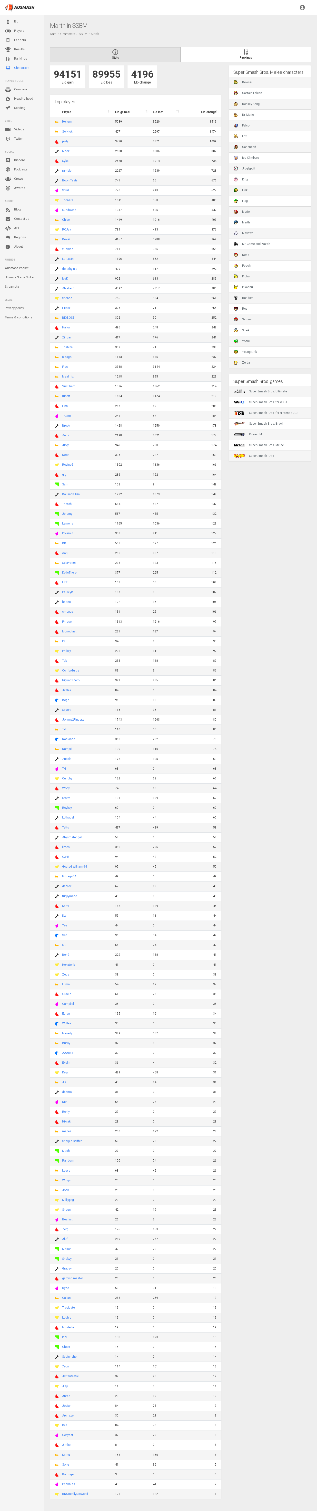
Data (53, 34)
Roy (240, 309)
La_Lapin (68, 259)
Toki (65, 660)
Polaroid (67, 533)
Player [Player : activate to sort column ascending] (66, 112)
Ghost (66, 1347)
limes (66, 847)
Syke (65, 161)
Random (68, 1160)
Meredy (67, 1033)
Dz (64, 915)
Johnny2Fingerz (73, 719)
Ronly (66, 1111)
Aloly (65, 445)
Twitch (14, 139)
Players (14, 31)
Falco (241, 125)
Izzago (66, 357)
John (65, 1190)
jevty (65, 141)
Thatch (67, 504)
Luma (66, 984)
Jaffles (66, 690)
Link (241, 190)
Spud (65, 190)
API (12, 228)
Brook (66, 425)
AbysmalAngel (72, 837)
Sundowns (69, 210)
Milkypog (68, 1200)
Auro (65, 435)
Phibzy (66, 651)
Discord (15, 160)
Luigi (241, 201)
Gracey (67, 1268)
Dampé (67, 749)
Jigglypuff (244, 168)
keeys (66, 1170)
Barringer (68, 1474)
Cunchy (67, 778)
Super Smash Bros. (254, 456)
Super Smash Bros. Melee (259, 445)
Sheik (241, 330)
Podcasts (16, 170)
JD (64, 1082)
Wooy (66, 788)
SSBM (83, 34)
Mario (242, 212)
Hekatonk (68, 964)
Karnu (66, 1455)
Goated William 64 (74, 866)
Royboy (67, 807)
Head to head (19, 99)
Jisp (65, 1386)
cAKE (65, 553)
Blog (13, 210)
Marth (242, 222)
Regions (15, 237)
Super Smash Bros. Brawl (258, 424)
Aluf (65, 1239)
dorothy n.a (69, 269)
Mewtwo (243, 233)
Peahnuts (68, 1484)
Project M (248, 434)
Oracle (66, 994)
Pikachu (243, 287)
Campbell (68, 1004)
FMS (65, 406)
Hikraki (66, 1121)
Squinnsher (70, 1356)
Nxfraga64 (69, 876)
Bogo (65, 700)
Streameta (12, 286)
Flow (65, 366)
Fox (240, 136)
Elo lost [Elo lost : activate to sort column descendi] (158, 112)
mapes (66, 1131)
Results (15, 49)
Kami (65, 906)
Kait (64, 1425)
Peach (242, 266)
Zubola (66, 759)
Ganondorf (245, 147)
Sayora (66, 710)
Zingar (66, 337)
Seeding (15, 108)
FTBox (66, 308)
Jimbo (66, 1445)
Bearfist (67, 1219)
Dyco (65, 1288)
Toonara (67, 200)
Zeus (65, 974)
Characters (17, 68)
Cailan (66, 1298)
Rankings (16, 59)
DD (64, 543)
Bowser (243, 82)
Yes (64, 925)
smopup (67, 611)
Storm (66, 798)
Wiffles (66, 1023)
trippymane (69, 896)
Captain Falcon (248, 93)
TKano (66, 416)
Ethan (66, 1013)
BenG (65, 954)
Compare (16, 89)
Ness (241, 255)
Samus (243, 319)
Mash (66, 1151)
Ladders (15, 40)
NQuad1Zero (70, 680)
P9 (64, 641)
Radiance (68, 739)
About (14, 247)
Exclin (66, 1062)
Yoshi (242, 341)
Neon (65, 455)
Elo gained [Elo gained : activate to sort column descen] (122, 112)
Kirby (241, 179)
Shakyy (67, 1258)
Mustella (68, 1327)
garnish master (72, 1278)
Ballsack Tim (71, 494)
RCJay (66, 229)
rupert (66, 396)
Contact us (17, 219)
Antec (66, 1396)
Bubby (66, 1043)
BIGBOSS (68, 317)
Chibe (66, 219)
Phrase (67, 621)
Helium (67, 121)
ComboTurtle (70, 670)
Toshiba (67, 347)
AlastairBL (69, 288)
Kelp (65, 1072)
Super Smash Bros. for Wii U (260, 402)
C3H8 (65, 857)
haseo (66, 602)
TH (64, 768)
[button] (302, 7)
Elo (12, 22)
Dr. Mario (244, 115)
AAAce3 (67, 1053)
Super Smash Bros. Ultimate (260, 391)
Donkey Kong (247, 104)
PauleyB (67, 592)
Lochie (66, 1317)
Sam (65, 484)
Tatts (65, 827)
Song (65, 1464)
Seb (64, 935)
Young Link (245, 352)
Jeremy (67, 513)
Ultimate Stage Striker (19, 277)
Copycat (67, 1435)
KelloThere (69, 572)
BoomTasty (70, 180)
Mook (65, 151)
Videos (14, 129)
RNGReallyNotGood (75, 1494)
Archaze (68, 1415)
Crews (14, 179)
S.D (64, 945)
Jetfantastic (70, 1376)
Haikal (66, 327)
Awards (15, 188)
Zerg (65, 1229)
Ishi (64, 1337)
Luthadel (68, 817)
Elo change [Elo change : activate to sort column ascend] (209, 112)
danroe (67, 886)
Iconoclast (69, 631)
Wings (66, 1180)
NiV (64, 1102)
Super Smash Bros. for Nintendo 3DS (266, 413)
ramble (66, 170)
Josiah (66, 1405)
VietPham (68, 386)
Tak (64, 729)
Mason (66, 1249)
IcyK (65, 278)
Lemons (67, 523)
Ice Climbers (246, 158)
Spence (67, 298)
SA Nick (67, 131)
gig (64, 474)
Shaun (66, 1209)
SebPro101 (69, 563)
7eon (65, 1366)
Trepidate (68, 1307)
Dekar (66, 239)
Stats (115, 54)
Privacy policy (14, 308)
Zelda (242, 363)
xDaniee (67, 249)
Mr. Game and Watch (252, 244)
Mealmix (68, 376)
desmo (67, 1092)
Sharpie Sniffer (72, 1141)
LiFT (65, 582)
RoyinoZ (67, 464)
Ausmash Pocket (17, 268)
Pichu (242, 276)
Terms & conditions (18, 317)
